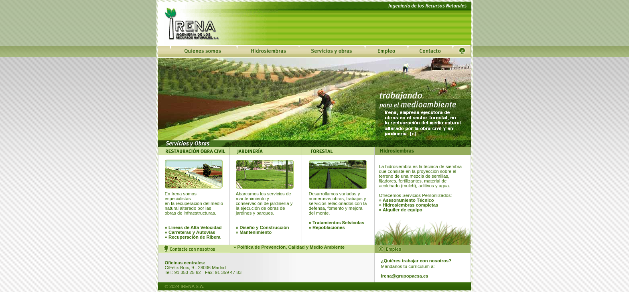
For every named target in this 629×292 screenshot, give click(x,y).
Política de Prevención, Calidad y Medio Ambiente (291, 247)
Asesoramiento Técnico (408, 200)
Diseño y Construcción (264, 227)
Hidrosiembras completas (410, 205)
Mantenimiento (255, 232)
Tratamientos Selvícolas (338, 222)
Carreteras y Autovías (191, 232)
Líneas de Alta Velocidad (194, 227)
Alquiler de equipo (402, 209)
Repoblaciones (328, 227)
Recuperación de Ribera (194, 237)
